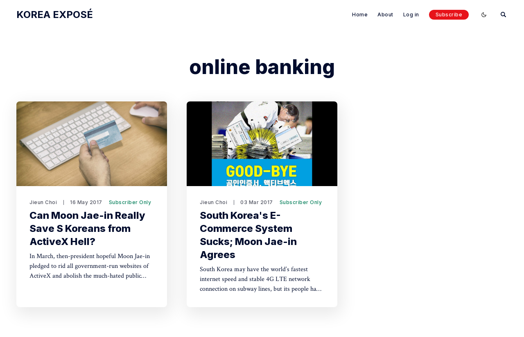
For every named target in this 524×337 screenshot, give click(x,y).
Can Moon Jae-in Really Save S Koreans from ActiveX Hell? (87, 228)
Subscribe (449, 14)
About (385, 14)
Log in (411, 14)
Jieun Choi (43, 202)
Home (360, 14)
